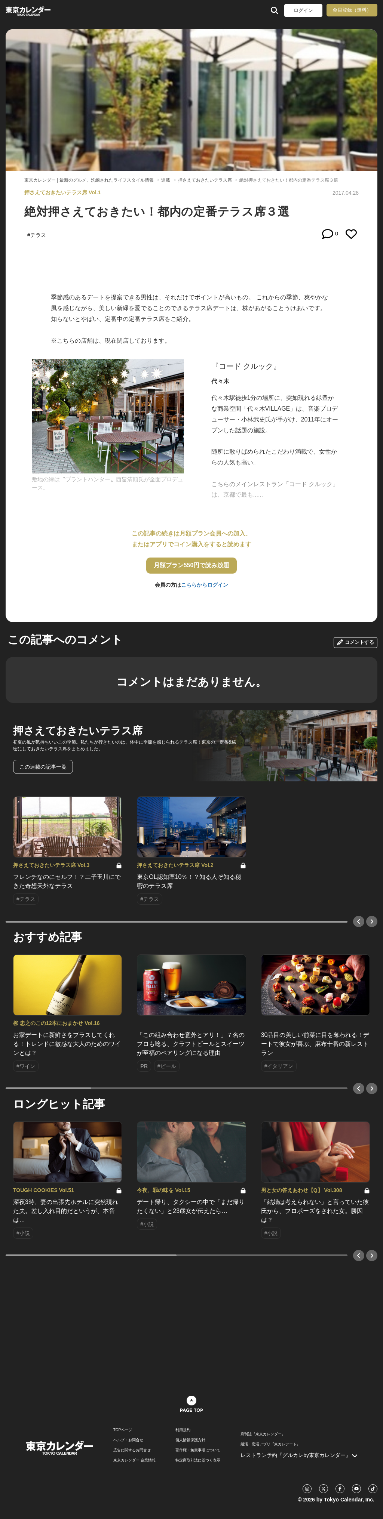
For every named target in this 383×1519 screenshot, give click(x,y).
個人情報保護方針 (190, 1440)
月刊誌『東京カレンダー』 (262, 1434)
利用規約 (182, 1430)
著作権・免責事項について (197, 1450)
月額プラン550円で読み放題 (192, 565)
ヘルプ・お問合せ (128, 1440)
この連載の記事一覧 (43, 767)
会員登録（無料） (352, 10)
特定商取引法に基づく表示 (197, 1460)
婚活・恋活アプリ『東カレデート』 (270, 1444)
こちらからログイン (204, 585)
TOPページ (122, 1430)
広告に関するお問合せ (132, 1450)
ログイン (303, 10)
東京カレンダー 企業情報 (134, 1460)
